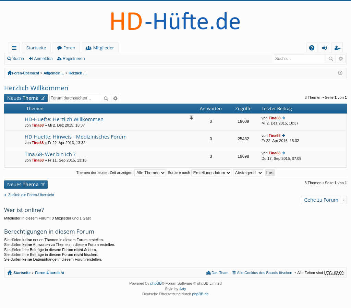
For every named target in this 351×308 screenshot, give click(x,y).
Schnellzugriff (16, 49)
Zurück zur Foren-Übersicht (31, 195)
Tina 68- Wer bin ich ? (50, 154)
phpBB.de (200, 294)
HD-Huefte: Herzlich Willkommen (64, 119)
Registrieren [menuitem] (338, 49)
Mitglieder (103, 48)
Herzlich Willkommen (200, 73)
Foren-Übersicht (26, 73)
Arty (182, 289)
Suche (18, 58)
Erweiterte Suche (340, 59)
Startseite (36, 48)
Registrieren (74, 58)
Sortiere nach (199, 172)
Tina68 (38, 125)
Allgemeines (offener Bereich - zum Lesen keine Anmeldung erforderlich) (111, 73)
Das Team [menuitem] (219, 273)
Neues (23, 98)
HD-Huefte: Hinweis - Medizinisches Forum (75, 136)
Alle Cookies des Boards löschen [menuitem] (264, 273)
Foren (69, 48)
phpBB (155, 283)
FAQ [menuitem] (314, 49)
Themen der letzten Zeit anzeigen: (121, 172)
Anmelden (43, 58)
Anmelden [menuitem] (326, 49)
